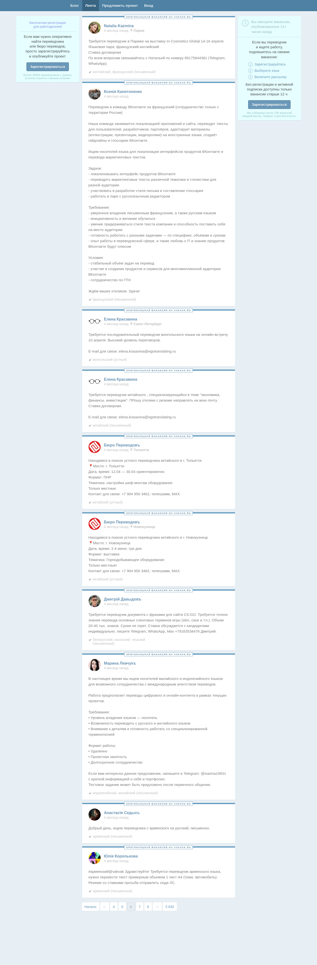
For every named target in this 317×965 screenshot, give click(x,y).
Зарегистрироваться (47, 67)
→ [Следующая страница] (157, 907)
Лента (90, 5)
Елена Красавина (120, 319)
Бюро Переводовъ (122, 445)
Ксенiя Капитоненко (123, 92)
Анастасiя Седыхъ (122, 813)
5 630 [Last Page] (169, 907)
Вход (148, 5)
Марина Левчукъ (120, 663)
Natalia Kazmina (119, 26)
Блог (74, 5)
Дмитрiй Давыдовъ (122, 599)
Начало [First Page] (91, 907)
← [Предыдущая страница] (104, 907)
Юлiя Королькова (121, 856)
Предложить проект (120, 5)
